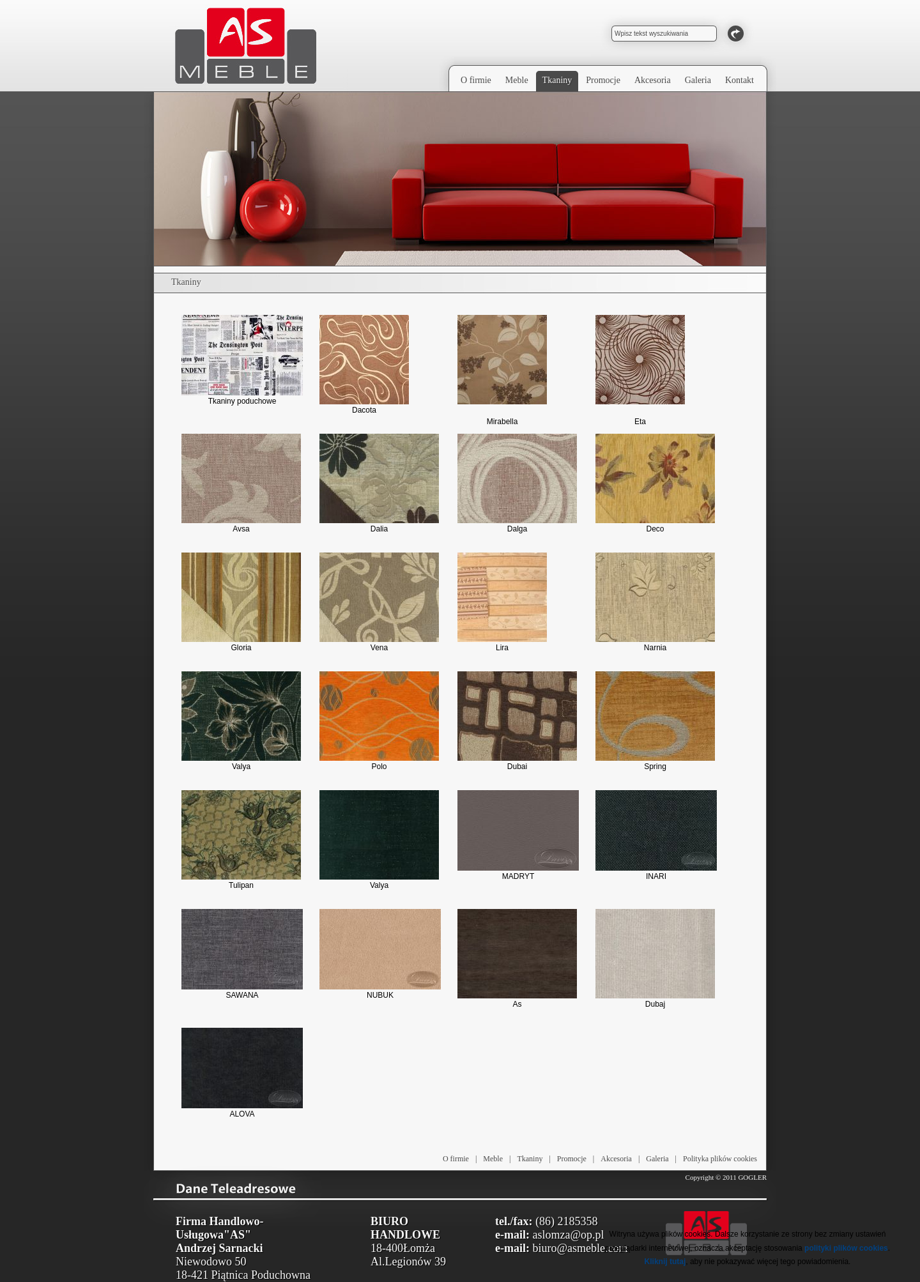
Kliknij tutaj (665, 1261)
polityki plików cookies (846, 1248)
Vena (379, 602)
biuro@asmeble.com (579, 1248)
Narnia (655, 602)
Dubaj (655, 959)
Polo (379, 721)
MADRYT (518, 835)
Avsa (241, 483)
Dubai (517, 721)
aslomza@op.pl (568, 1234)
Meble (493, 1158)
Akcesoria (616, 1158)
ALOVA (242, 1073)
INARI (656, 835)
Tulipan (241, 840)
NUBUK (380, 954)
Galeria (657, 1158)
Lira (502, 602)
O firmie (456, 1158)
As (517, 959)
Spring (655, 721)
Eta (640, 370)
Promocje (571, 1158)
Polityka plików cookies (720, 1158)
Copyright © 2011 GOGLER (726, 1177)
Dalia (379, 483)
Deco (655, 483)
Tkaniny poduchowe (242, 360)
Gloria (241, 602)
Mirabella (502, 370)
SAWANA (242, 954)
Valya (241, 721)
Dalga (517, 483)
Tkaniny (529, 1158)
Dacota (364, 365)
